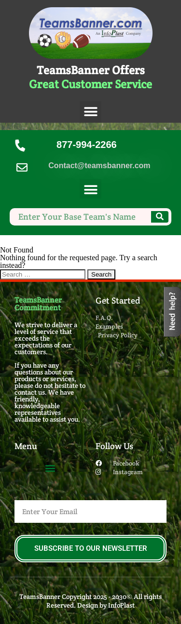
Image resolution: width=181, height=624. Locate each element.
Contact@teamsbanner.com (99, 165)
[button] (90, 112)
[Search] (159, 217)
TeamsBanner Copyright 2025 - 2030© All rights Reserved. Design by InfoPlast (90, 601)
